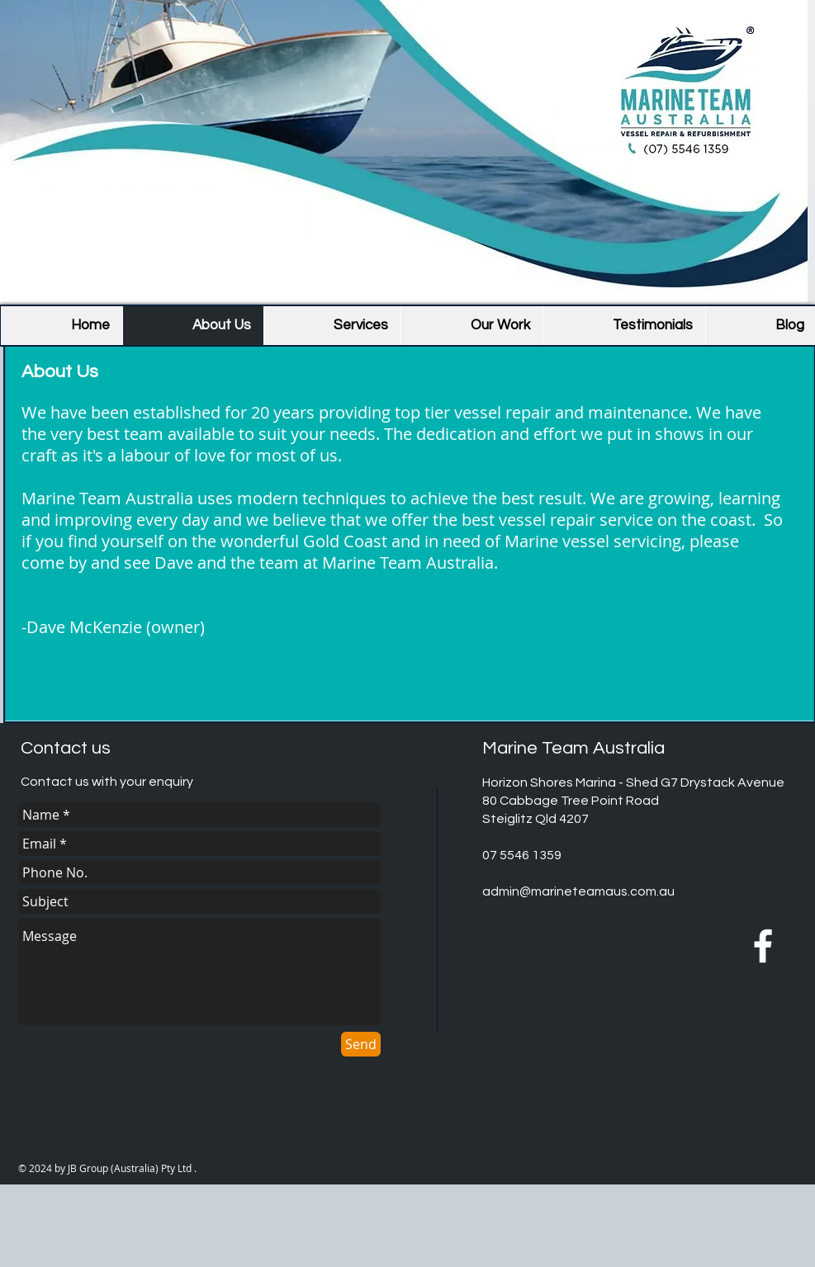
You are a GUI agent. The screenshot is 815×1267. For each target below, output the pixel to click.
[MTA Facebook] (763, 946)
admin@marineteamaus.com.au (578, 891)
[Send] (361, 1044)
